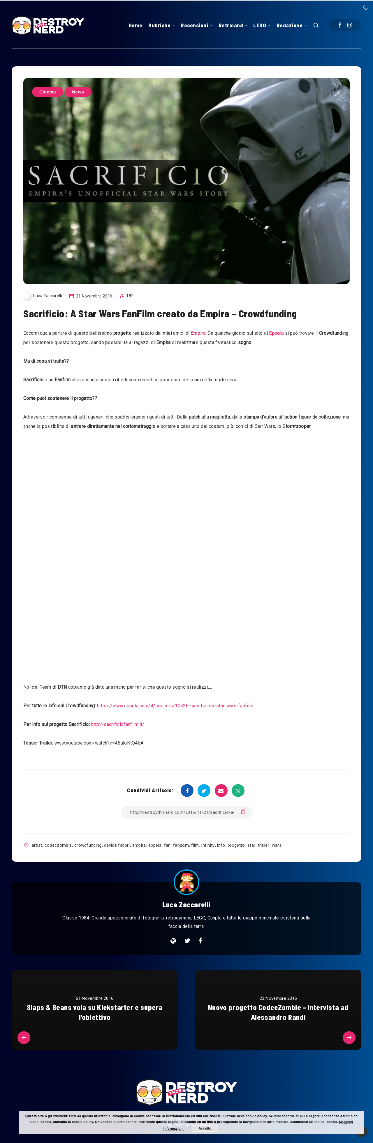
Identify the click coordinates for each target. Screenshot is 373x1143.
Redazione (290, 25)
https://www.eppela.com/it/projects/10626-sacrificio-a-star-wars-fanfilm (175, 705)
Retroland (231, 25)
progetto (236, 845)
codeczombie (58, 845)
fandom (181, 845)
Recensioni (194, 25)
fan (167, 845)
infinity (207, 845)
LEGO (259, 25)
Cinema (47, 91)
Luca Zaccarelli (186, 904)
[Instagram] (349, 25)
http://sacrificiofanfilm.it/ (117, 724)
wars (276, 845)
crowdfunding (88, 845)
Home (135, 25)
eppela (154, 845)
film (195, 845)
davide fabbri (117, 845)
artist (37, 845)
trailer (263, 845)
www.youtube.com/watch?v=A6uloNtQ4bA (99, 743)
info (221, 845)
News (78, 91)
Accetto (204, 1128)
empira (139, 845)
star (251, 845)
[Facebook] (340, 25)
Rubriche (159, 25)
